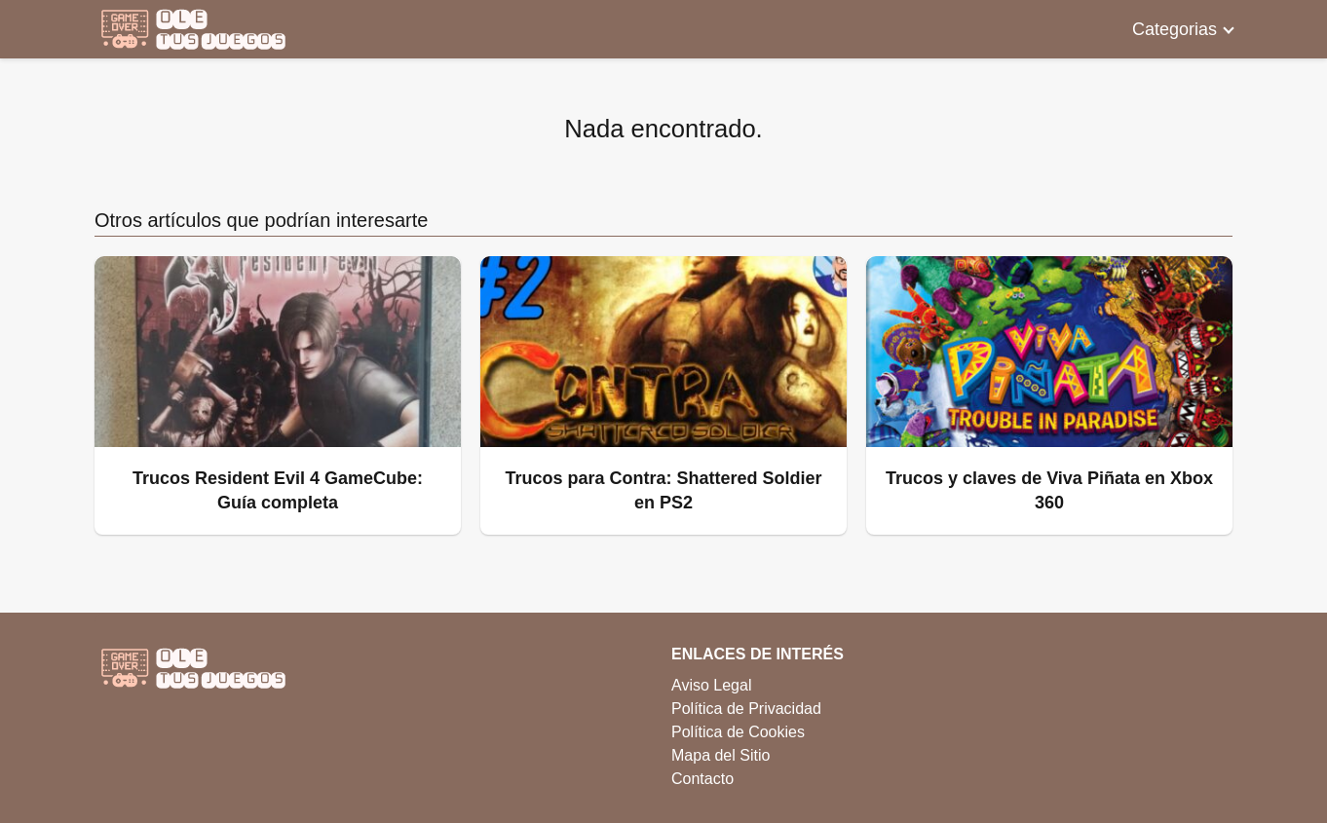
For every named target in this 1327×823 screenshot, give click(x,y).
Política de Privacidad (746, 708)
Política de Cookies (738, 732)
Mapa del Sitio (720, 755)
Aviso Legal (711, 685)
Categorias (1174, 29)
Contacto (702, 778)
